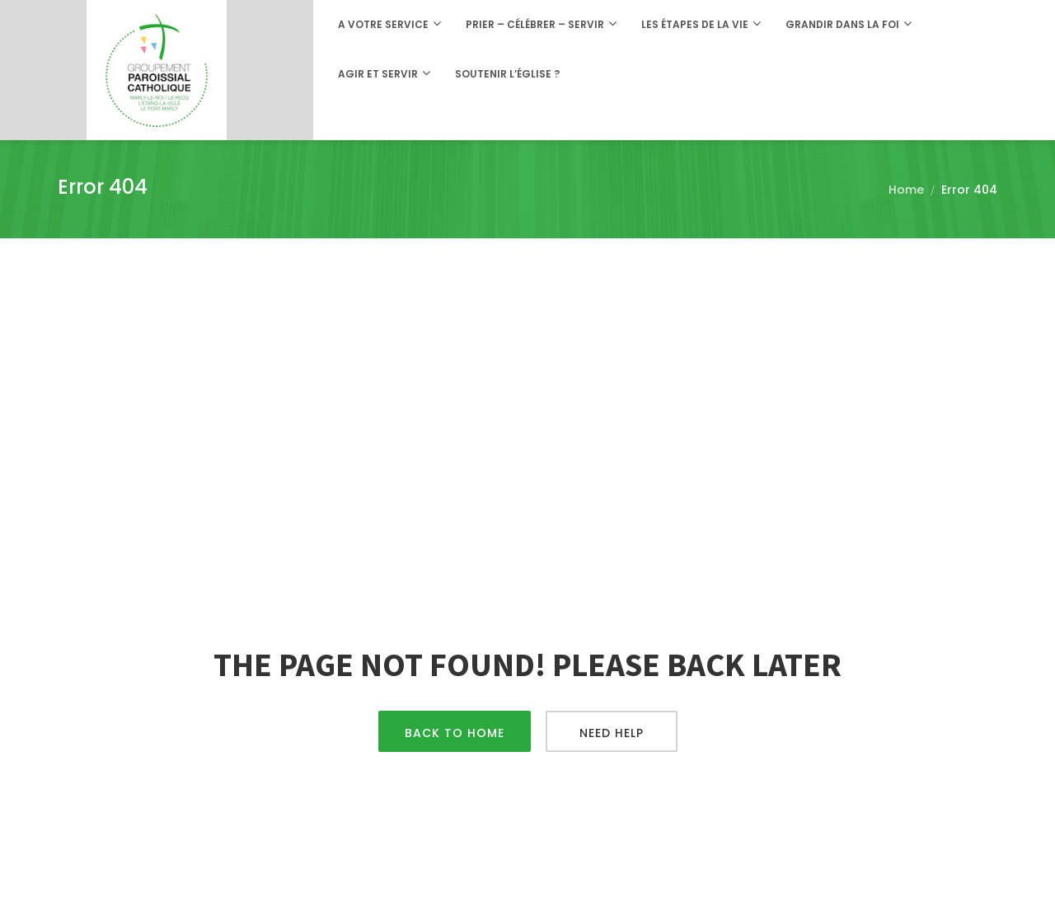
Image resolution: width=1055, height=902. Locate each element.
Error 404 (969, 189)
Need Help (611, 733)
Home (906, 189)
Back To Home (454, 733)
